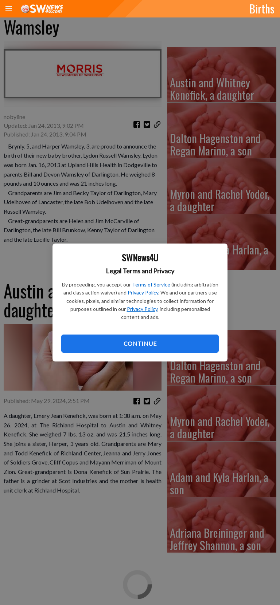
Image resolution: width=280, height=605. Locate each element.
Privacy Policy (143, 292)
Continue (140, 343)
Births (262, 8)
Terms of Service (151, 284)
